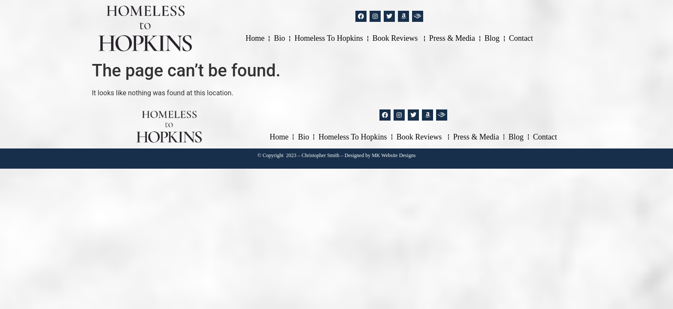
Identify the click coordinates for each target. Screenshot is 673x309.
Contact (521, 38)
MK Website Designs (393, 155)
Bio (279, 38)
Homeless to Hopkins (328, 38)
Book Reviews (396, 38)
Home (255, 38)
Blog (492, 38)
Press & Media (452, 38)
